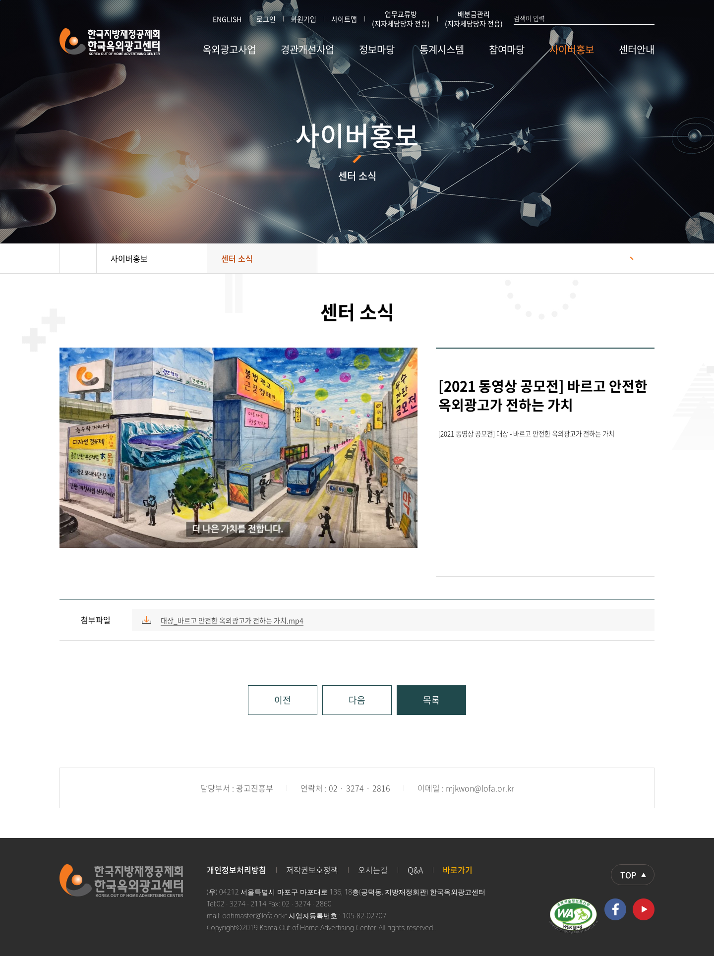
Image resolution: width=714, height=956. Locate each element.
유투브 (643, 909)
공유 (617, 258)
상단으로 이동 (632, 874)
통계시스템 (441, 49)
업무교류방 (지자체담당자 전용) (401, 18)
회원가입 (303, 19)
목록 (431, 700)
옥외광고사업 (229, 49)
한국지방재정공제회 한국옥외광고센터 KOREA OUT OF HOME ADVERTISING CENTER (110, 42)
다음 (357, 700)
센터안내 (636, 49)
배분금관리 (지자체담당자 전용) (474, 18)
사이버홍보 (571, 49)
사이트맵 (344, 19)
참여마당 (507, 49)
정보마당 (377, 49)
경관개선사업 (307, 49)
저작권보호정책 (312, 869)
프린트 (642, 258)
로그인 (266, 19)
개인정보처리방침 (236, 869)
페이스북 (615, 909)
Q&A (415, 869)
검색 (650, 18)
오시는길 (373, 869)
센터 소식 (237, 258)
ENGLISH (227, 19)
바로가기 (458, 869)
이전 (282, 700)
